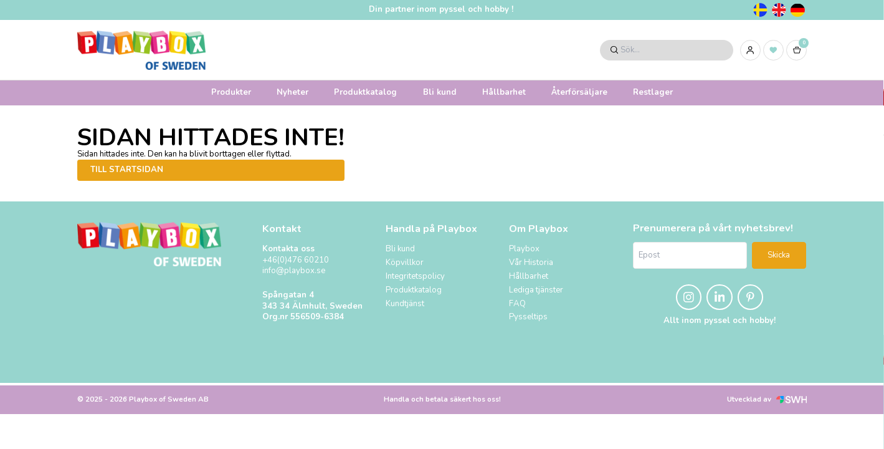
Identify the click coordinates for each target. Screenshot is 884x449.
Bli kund (440, 92)
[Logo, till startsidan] (141, 50)
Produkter (231, 92)
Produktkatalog (365, 92)
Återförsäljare (579, 92)
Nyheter (292, 92)
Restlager (653, 92)
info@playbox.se (293, 271)
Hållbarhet (504, 92)
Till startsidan (126, 169)
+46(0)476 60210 (295, 260)
